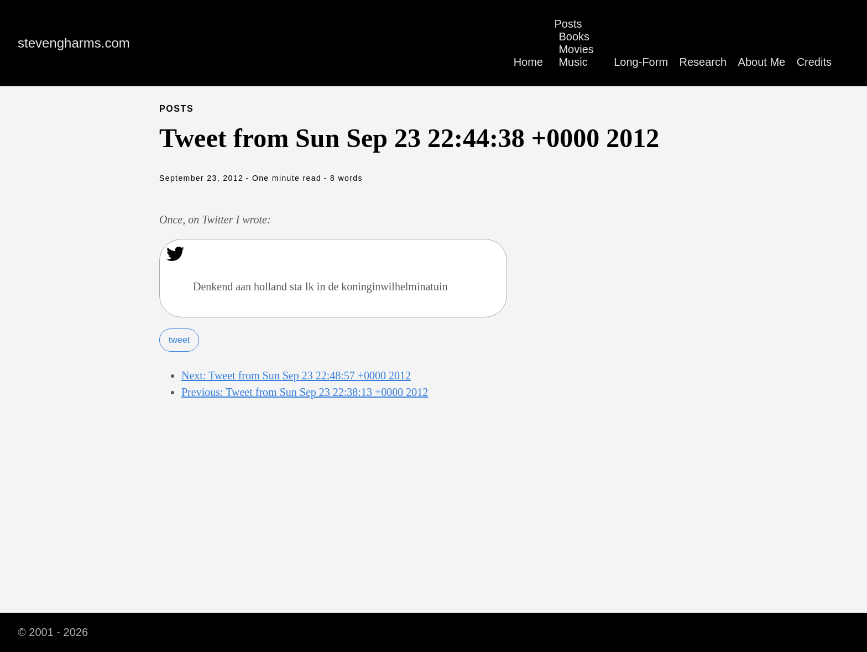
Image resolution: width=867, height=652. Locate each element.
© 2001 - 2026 (53, 632)
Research (703, 62)
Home (528, 62)
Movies (575, 49)
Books (573, 36)
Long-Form (641, 62)
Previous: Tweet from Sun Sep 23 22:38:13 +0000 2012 (304, 392)
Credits (814, 62)
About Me (762, 62)
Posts (568, 24)
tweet (179, 340)
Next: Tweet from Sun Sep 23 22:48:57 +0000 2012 (296, 375)
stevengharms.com (74, 42)
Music (572, 62)
